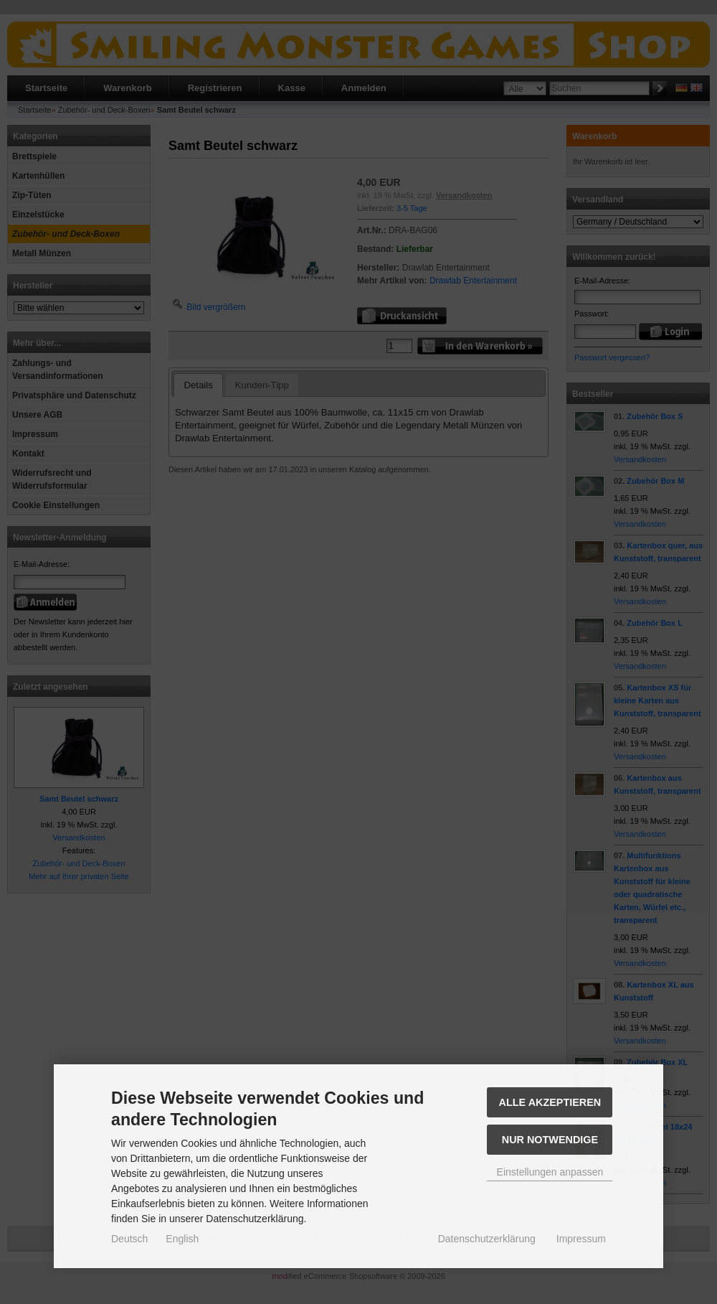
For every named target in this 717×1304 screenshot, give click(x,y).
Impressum (581, 1238)
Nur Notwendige (550, 1139)
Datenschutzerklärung (487, 1238)
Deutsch (129, 1238)
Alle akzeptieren (550, 1102)
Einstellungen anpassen (550, 1172)
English (182, 1238)
